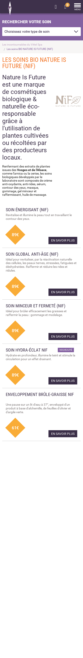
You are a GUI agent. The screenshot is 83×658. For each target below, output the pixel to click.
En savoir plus (63, 240)
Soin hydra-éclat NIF (27, 350)
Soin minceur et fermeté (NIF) (35, 305)
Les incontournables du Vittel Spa (22, 44)
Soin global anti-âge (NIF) (32, 254)
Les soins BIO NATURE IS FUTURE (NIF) (30, 49)
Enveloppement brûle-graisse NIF (40, 394)
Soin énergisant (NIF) (27, 209)
